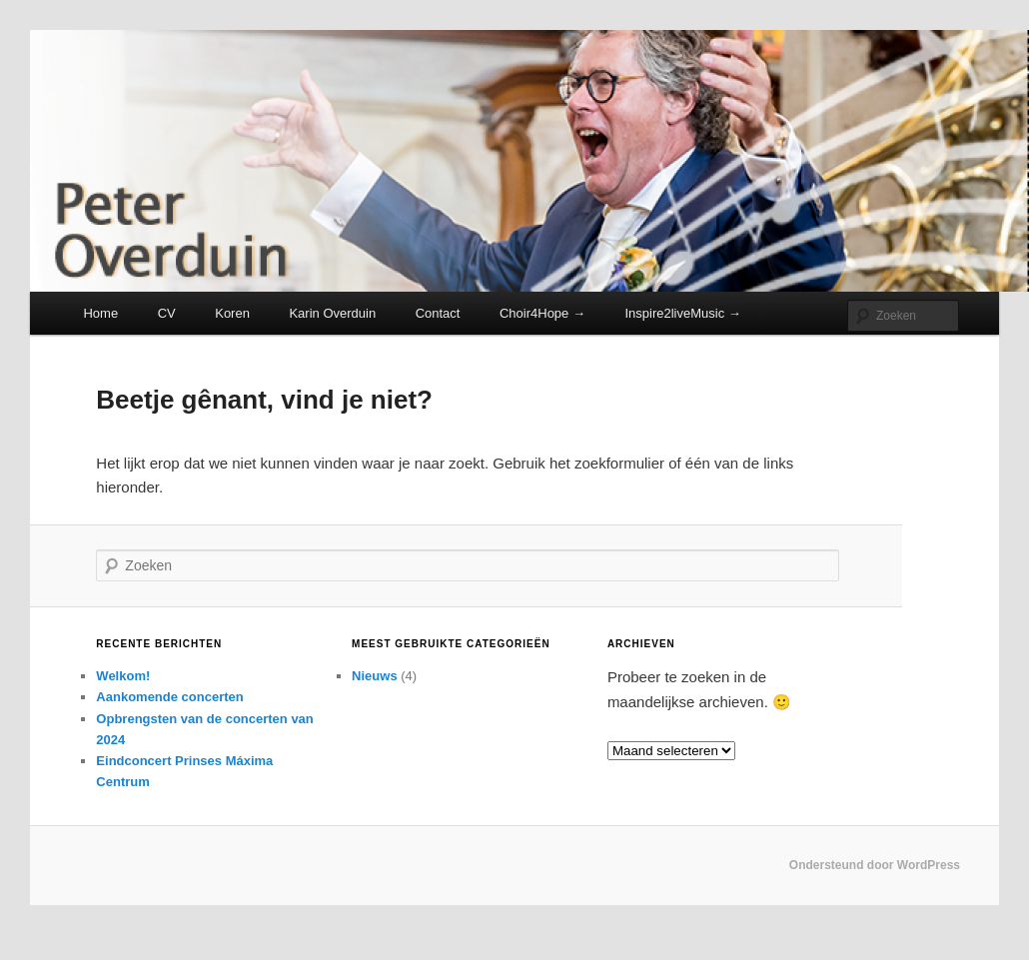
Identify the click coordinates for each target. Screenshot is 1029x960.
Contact (438, 313)
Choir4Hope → (542, 313)
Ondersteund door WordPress (874, 865)
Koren (232, 313)
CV (167, 313)
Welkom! (123, 675)
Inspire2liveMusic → (682, 313)
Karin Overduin (332, 313)
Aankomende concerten (169, 696)
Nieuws (375, 675)
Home (100, 313)
